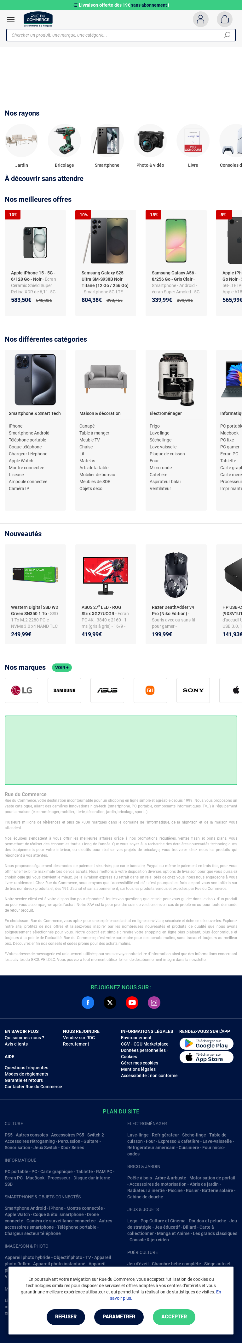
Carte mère (231, 474)
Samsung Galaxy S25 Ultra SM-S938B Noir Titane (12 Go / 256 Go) (105, 279)
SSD (9, 1184)
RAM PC (104, 1171)
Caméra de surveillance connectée (61, 1220)
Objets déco (90, 488)
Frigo (155, 426)
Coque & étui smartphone (58, 1214)
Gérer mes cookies (139, 1062)
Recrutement (76, 1043)
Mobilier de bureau (97, 474)
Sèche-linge (194, 1134)
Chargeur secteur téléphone (33, 1233)
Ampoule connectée (28, 481)
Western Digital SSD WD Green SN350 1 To (34, 610)
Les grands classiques (215, 1233)
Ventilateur (160, 488)
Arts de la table (93, 467)
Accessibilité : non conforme (149, 1075)
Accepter (174, 1317)
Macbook (229, 432)
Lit (81, 453)
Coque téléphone (25, 446)
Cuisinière (189, 1147)
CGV (125, 1043)
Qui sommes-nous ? (24, 1037)
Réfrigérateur (165, 1134)
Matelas (87, 460)
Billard (189, 1227)
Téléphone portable (27, 439)
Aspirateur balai (165, 481)
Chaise (86, 446)
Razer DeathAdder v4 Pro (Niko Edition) (173, 610)
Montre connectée (26, 467)
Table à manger (94, 432)
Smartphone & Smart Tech (35, 413)
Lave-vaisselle (217, 1141)
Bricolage (64, 165)
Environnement (136, 1037)
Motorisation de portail (212, 1177)
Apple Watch (21, 460)
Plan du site (121, 1111)
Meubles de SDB (95, 481)
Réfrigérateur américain (151, 1147)
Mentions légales (138, 1069)
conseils (55, 943)
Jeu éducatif (167, 1227)
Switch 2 (95, 1134)
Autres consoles (32, 1134)
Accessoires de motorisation (158, 1184)
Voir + (62, 667)
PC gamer (229, 446)
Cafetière (158, 474)
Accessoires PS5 (67, 1134)
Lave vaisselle (163, 446)
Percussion (69, 1141)
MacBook (35, 1177)
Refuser (65, 1317)
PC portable (16, 1171)
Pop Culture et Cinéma (163, 1220)
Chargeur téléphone (28, 453)
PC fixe (227, 439)
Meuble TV (89, 439)
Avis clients (16, 1043)
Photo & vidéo (150, 165)
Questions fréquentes (26, 1067)
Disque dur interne (91, 1177)
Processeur (59, 1177)
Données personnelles (143, 1050)
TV (88, 1257)
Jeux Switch (45, 1147)
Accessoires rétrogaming (30, 1141)
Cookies (129, 1056)
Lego (132, 1220)
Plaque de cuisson (167, 453)
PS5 (9, 1134)
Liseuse (16, 474)
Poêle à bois (139, 1177)
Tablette (228, 460)
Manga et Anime (173, 1233)
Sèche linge (160, 439)
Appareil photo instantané (59, 1263)
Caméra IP (19, 488)
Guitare (91, 1141)
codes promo (78, 943)
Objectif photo (68, 1257)
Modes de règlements (26, 1073)
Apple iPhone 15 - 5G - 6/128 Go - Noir (33, 276)
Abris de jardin (204, 1184)
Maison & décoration (100, 413)
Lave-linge (138, 1134)
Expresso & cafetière (178, 1141)
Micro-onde (161, 467)
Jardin (21, 165)
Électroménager (166, 413)
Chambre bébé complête (176, 1263)
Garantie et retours (24, 1080)
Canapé (87, 426)
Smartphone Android (29, 432)
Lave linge (159, 432)
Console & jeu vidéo (149, 1239)
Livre (193, 165)
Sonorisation (17, 1147)
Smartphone (107, 165)
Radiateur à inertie (146, 1190)
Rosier (192, 1190)
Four (154, 460)
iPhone (15, 426)
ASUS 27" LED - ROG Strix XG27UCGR (101, 610)
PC (34, 1171)
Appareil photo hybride (27, 1257)
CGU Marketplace (151, 1043)
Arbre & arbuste (170, 1177)
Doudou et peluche (207, 1220)
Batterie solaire (217, 1190)
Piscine (175, 1190)
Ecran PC (229, 453)
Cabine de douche (145, 1196)
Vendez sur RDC (79, 1037)
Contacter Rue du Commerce (33, 1086)
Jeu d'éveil (138, 1263)
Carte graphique (56, 1171)
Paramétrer (119, 1317)
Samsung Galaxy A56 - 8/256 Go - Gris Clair (174, 276)
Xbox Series (72, 1147)
